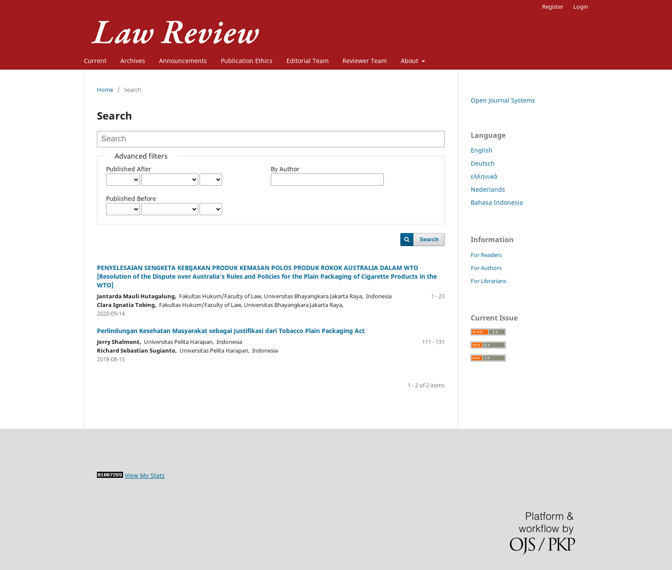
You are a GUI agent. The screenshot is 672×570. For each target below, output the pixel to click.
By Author (285, 169)
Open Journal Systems (503, 100)
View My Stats (145, 475)
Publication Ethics (247, 61)
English (481, 150)
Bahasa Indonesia (497, 202)
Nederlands (488, 189)
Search (429, 239)
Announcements (183, 61)
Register (552, 6)
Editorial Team (307, 61)
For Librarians (488, 281)
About (410, 61)
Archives (132, 61)
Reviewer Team (365, 61)
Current (95, 61)
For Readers (486, 255)
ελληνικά (484, 176)
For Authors (486, 268)
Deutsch (483, 163)
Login (580, 6)
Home (105, 89)
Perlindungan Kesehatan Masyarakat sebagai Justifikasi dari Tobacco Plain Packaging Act (231, 331)
